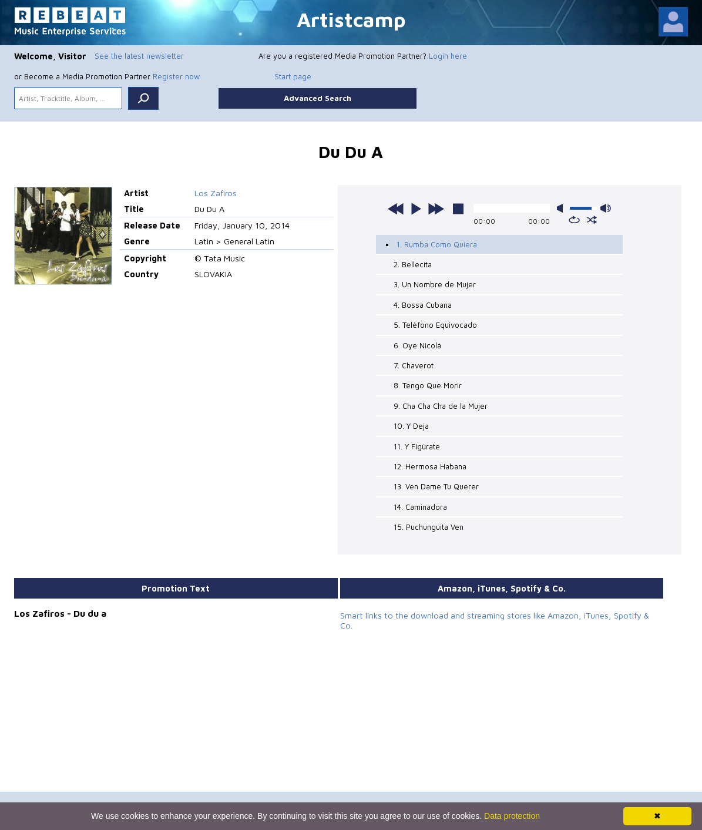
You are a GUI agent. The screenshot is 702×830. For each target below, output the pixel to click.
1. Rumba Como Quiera (437, 244)
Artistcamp (351, 19)
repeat (574, 219)
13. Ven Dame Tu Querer (436, 486)
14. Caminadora (420, 507)
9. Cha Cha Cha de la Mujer (441, 406)
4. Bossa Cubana (423, 305)
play (416, 208)
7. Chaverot (414, 365)
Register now (176, 76)
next (436, 208)
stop (458, 208)
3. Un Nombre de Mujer (435, 284)
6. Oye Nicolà (417, 345)
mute (562, 208)
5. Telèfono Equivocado (435, 325)
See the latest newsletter (139, 56)
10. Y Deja (411, 426)
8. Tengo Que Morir (428, 385)
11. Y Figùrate (417, 446)
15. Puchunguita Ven (428, 527)
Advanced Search (317, 98)
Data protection (512, 816)
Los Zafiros (215, 193)
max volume (605, 208)
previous (396, 208)
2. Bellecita (413, 264)
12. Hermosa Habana (430, 466)
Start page (292, 76)
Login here (448, 56)
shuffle (592, 219)
